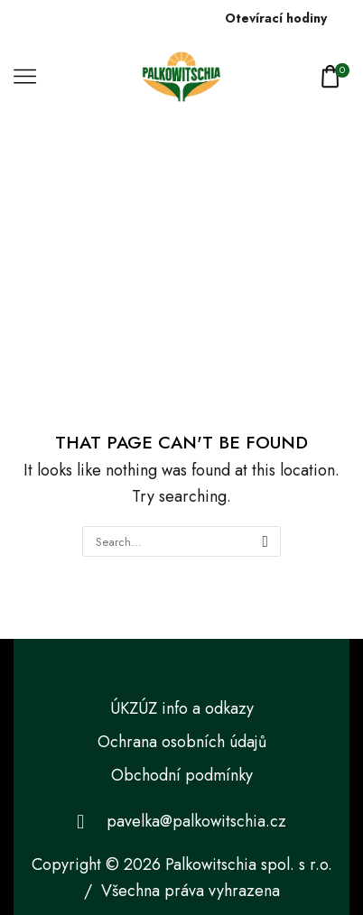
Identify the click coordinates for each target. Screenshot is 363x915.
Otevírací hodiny (276, 18)
